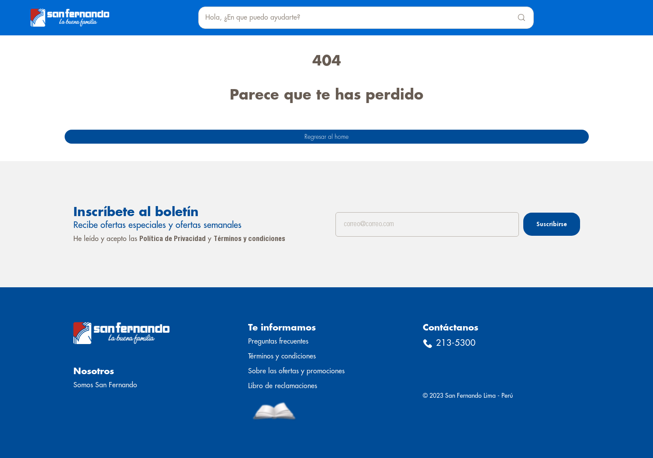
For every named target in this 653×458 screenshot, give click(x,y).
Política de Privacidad (172, 239)
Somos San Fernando (105, 385)
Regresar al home (326, 137)
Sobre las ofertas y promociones (296, 371)
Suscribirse (551, 224)
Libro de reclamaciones (282, 385)
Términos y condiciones (249, 239)
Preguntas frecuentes (278, 341)
